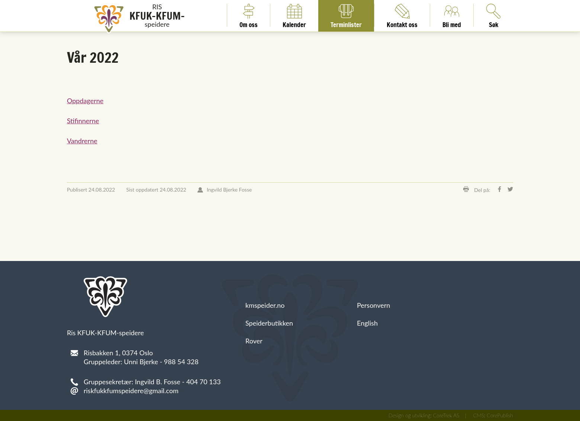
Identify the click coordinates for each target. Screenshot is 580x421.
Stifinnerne (83, 121)
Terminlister (346, 15)
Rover (253, 341)
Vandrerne (82, 141)
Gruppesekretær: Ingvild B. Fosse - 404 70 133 (152, 382)
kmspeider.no (265, 305)
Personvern (373, 305)
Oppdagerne (85, 101)
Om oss (248, 15)
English (367, 323)
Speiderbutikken (269, 323)
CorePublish (500, 415)
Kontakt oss (402, 15)
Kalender (294, 15)
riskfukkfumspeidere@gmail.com (131, 390)
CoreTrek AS (446, 415)
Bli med (451, 15)
